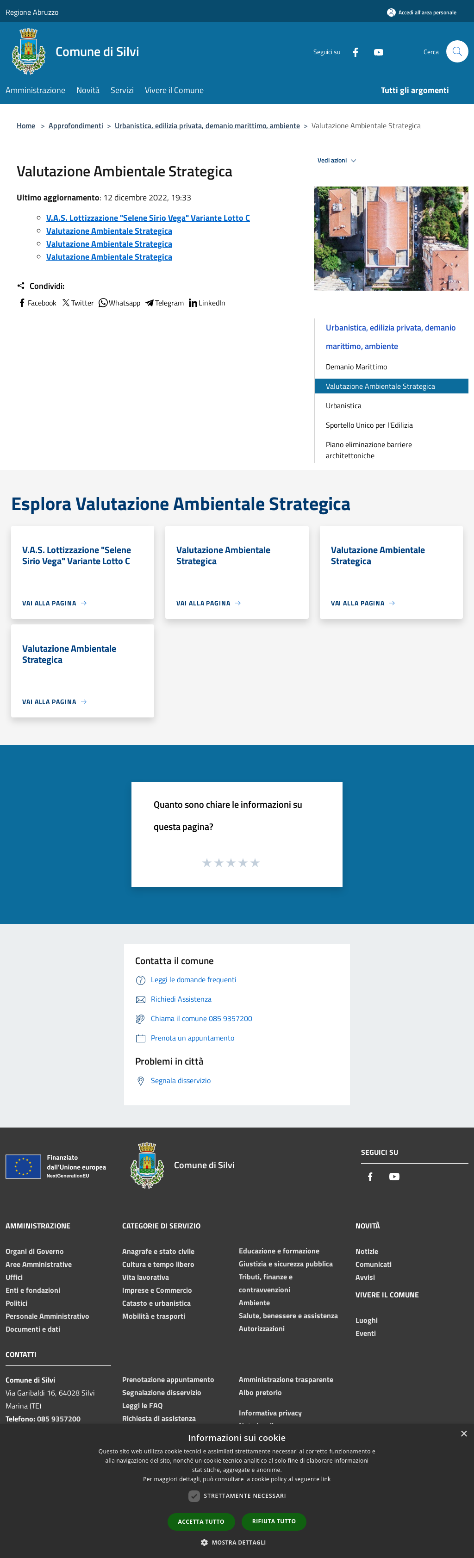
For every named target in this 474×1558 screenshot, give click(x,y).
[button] (237, 1542)
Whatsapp (119, 302)
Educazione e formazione (279, 1250)
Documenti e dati (33, 1328)
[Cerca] (457, 51)
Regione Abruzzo (32, 12)
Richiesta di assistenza (159, 1418)
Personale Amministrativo (47, 1315)
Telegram (164, 302)
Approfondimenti (76, 125)
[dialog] (237, 1491)
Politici (16, 1303)
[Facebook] (352, 51)
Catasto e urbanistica (156, 1303)
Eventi (366, 1333)
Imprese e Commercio (157, 1290)
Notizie (367, 1251)
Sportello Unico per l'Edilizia (369, 424)
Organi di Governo (35, 1251)
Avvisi (365, 1277)
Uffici (14, 1277)
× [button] (463, 1434)
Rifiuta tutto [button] (274, 1521)
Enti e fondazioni (33, 1290)
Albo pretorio (260, 1392)
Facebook (36, 302)
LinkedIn (206, 302)
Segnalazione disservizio (161, 1392)
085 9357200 (59, 1418)
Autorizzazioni (262, 1328)
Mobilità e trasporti (153, 1315)
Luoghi (367, 1320)
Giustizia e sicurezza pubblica (286, 1263)
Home (26, 125)
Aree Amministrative (39, 1264)
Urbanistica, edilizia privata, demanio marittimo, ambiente (207, 125)
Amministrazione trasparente (286, 1379)
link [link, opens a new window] (326, 1479)
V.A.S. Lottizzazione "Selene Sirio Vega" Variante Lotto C (148, 218)
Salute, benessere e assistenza (288, 1315)
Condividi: (40, 286)
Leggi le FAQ (142, 1405)
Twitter (77, 302)
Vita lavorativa (145, 1277)
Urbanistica (344, 405)
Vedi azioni (338, 160)
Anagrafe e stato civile (158, 1251)
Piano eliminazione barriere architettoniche (369, 450)
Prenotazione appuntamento (168, 1379)
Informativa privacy (270, 1412)
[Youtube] (375, 51)
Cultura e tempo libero (158, 1264)
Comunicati (374, 1264)
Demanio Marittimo (356, 366)
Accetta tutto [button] (201, 1522)
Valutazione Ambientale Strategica (109, 230)
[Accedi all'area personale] (421, 12)
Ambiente (254, 1302)
